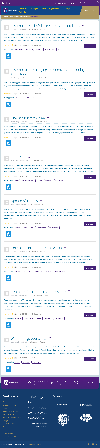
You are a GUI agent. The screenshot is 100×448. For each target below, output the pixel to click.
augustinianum (49, 49)
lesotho (38, 49)
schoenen (49, 271)
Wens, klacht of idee (10, 411)
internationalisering (28, 180)
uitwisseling (59, 180)
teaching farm (53, 227)
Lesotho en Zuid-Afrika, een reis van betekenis (45, 25)
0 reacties (36, 45)
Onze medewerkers (10, 405)
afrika (28, 98)
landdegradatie (60, 271)
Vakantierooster (9, 430)
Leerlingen (34, 9)
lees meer (34, 17)
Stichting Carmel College (12, 418)
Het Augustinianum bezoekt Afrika (36, 247)
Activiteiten (23, 12)
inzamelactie (29, 318)
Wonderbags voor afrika (29, 338)
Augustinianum (61, 3)
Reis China (18, 157)
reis (59, 49)
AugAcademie (54, 9)
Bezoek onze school (62, 382)
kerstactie (26, 362)
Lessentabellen (8, 424)
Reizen (42, 29)
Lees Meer (90, 46)
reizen (40, 180)
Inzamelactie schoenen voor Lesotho (38, 291)
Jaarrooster (7, 427)
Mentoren (6, 408)
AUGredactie (33, 29)
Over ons (6, 402)
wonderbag (45, 98)
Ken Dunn (29, 49)
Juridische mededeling (36, 444)
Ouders (43, 9)
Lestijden (6, 421)
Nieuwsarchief (8, 433)
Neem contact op (40, 382)
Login (74, 3)
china (17, 180)
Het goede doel (8, 414)
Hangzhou (48, 180)
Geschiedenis (87, 382)
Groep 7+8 (23, 9)
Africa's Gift (19, 49)
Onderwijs (66, 9)
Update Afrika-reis (24, 201)
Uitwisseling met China (28, 118)
